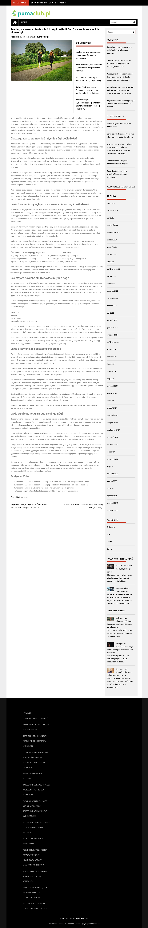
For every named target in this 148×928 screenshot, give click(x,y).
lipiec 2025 (111, 203)
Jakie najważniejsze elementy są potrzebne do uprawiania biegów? (89, 68)
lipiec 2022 (111, 284)
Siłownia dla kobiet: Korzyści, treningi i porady (119, 569)
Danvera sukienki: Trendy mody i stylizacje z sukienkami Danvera (119, 591)
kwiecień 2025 (112, 211)
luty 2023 (110, 262)
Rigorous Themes (92, 924)
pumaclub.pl (43, 36)
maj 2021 (110, 379)
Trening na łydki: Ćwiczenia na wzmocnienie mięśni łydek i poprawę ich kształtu (119, 63)
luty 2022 (110, 313)
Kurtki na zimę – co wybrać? (36, 718)
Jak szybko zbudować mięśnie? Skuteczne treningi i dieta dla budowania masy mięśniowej (120, 77)
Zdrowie (110, 549)
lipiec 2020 (111, 452)
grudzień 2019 (112, 503)
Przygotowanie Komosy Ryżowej (34, 776)
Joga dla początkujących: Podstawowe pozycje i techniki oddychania (35, 892)
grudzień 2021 (112, 328)
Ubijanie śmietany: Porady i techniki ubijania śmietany (35, 906)
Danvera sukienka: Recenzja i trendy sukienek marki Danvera (36, 827)
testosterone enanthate (116, 611)
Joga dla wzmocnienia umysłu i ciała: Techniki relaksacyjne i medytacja (119, 50)
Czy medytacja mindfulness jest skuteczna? (36, 727)
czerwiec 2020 (112, 459)
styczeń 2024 (112, 247)
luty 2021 (110, 401)
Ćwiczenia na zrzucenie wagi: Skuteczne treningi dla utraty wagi (36, 790)
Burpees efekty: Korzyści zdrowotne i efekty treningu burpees (120, 672)
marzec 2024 (112, 240)
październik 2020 (113, 430)
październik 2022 (113, 269)
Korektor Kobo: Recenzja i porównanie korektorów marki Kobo (35, 741)
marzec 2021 (112, 393)
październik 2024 (113, 232)
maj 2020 (110, 466)
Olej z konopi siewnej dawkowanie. (33, 841)
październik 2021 (113, 342)
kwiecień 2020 (112, 474)
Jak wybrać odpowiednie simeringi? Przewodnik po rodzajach (117, 174)
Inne (108, 534)
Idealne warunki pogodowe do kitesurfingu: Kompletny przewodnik (89, 55)
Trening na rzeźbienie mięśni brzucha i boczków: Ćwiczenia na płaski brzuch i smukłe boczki (36, 808)
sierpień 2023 (112, 254)
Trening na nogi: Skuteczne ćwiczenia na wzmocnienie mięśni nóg (45, 488)
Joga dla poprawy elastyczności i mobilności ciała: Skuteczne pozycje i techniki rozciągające (120, 90)
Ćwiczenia (23, 497)
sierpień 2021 (112, 357)
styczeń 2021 (112, 408)
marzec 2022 (112, 306)
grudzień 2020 (112, 415)
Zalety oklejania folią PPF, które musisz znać (50, 3)
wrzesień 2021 (112, 349)
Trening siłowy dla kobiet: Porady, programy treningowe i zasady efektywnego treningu (35, 857)
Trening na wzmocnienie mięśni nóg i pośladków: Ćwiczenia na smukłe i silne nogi (52, 485)
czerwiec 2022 (112, 291)
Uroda (109, 542)
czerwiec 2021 (112, 371)
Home (24, 22)
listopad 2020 (112, 423)
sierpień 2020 (112, 445)
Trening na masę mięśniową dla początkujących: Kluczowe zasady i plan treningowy (35, 759)
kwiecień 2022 (112, 298)
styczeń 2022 (112, 320)
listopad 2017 (112, 510)
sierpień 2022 (112, 276)
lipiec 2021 (111, 364)
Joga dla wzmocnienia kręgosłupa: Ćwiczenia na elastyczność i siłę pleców (121, 104)
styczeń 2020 (112, 496)
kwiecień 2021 (112, 386)
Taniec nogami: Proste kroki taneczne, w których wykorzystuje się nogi (47, 491)
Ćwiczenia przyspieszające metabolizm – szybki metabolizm (35, 876)
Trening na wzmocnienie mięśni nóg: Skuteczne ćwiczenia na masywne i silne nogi (52, 482)
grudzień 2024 (112, 225)
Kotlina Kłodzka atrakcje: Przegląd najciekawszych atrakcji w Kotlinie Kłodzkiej (87, 90)
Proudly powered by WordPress (61, 924)
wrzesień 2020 (112, 437)
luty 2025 (110, 218)
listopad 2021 (112, 335)
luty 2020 (110, 488)
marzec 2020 (112, 481)
